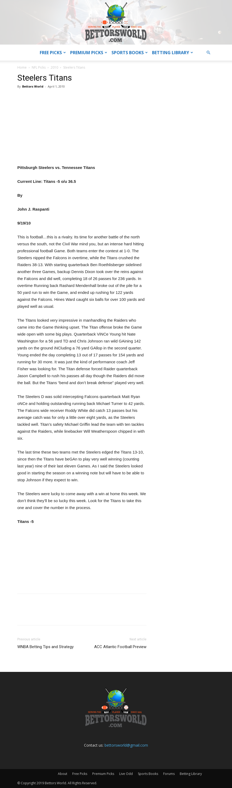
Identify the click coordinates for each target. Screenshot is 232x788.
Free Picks (53, 53)
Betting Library (172, 53)
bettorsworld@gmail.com (126, 745)
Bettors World (32, 86)
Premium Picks (88, 53)
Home (22, 67)
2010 (54, 67)
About (62, 773)
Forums (169, 773)
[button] (208, 52)
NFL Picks (39, 67)
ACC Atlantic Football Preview (120, 646)
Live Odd (126, 773)
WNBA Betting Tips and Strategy (45, 646)
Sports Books (129, 53)
